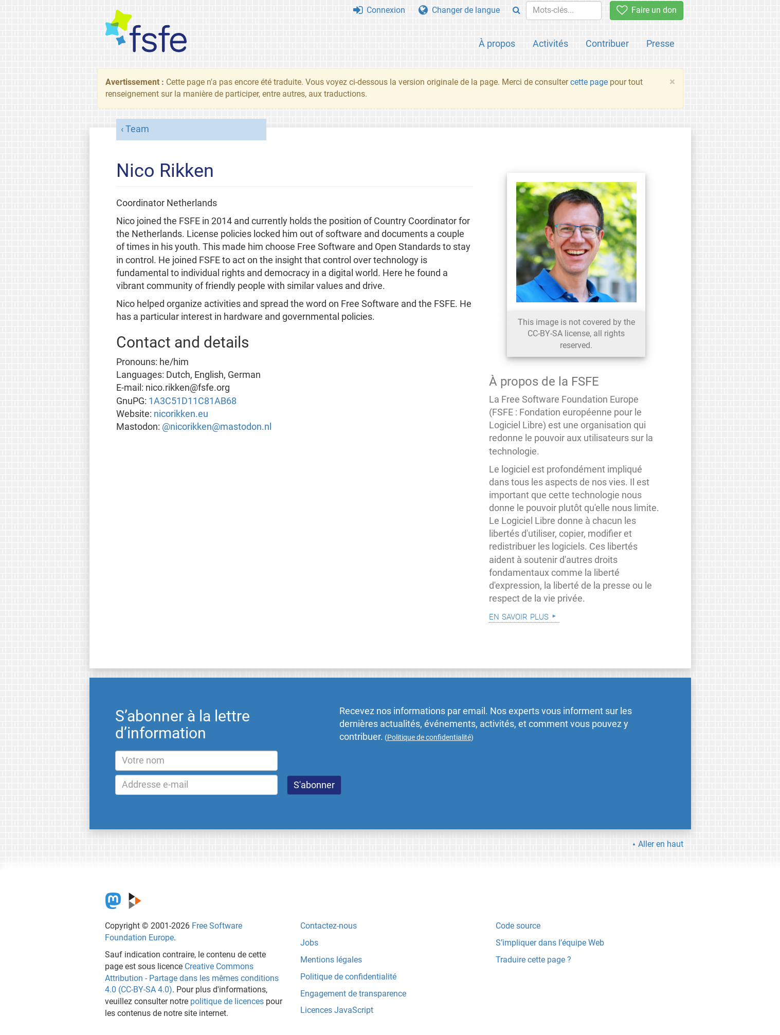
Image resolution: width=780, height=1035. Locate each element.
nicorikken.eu (181, 414)
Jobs (309, 943)
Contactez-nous (328, 926)
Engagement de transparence (353, 993)
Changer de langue (459, 10)
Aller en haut (660, 844)
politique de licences (227, 1001)
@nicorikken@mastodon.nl (216, 427)
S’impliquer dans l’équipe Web (550, 943)
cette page (589, 82)
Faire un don (646, 10)
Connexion (379, 10)
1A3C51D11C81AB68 (193, 401)
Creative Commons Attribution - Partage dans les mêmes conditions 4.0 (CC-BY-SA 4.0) (192, 978)
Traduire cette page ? (533, 960)
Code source (518, 926)
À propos (497, 43)
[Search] (516, 11)
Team (137, 129)
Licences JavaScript (336, 1010)
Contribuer (607, 43)
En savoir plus (519, 615)
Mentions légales (331, 960)
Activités (550, 43)
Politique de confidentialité (348, 977)
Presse (660, 43)
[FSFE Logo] (146, 31)
